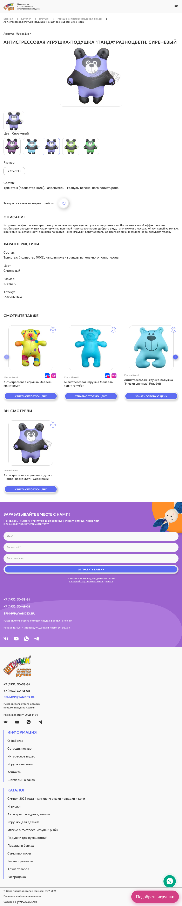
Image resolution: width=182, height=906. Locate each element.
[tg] (36, 638)
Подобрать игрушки (155, 896)
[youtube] (16, 638)
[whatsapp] (26, 638)
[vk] (6, 638)
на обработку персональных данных (91, 581)
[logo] (91, 666)
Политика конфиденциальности (22, 896)
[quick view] (31, 347)
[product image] (91, 76)
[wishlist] (53, 329)
